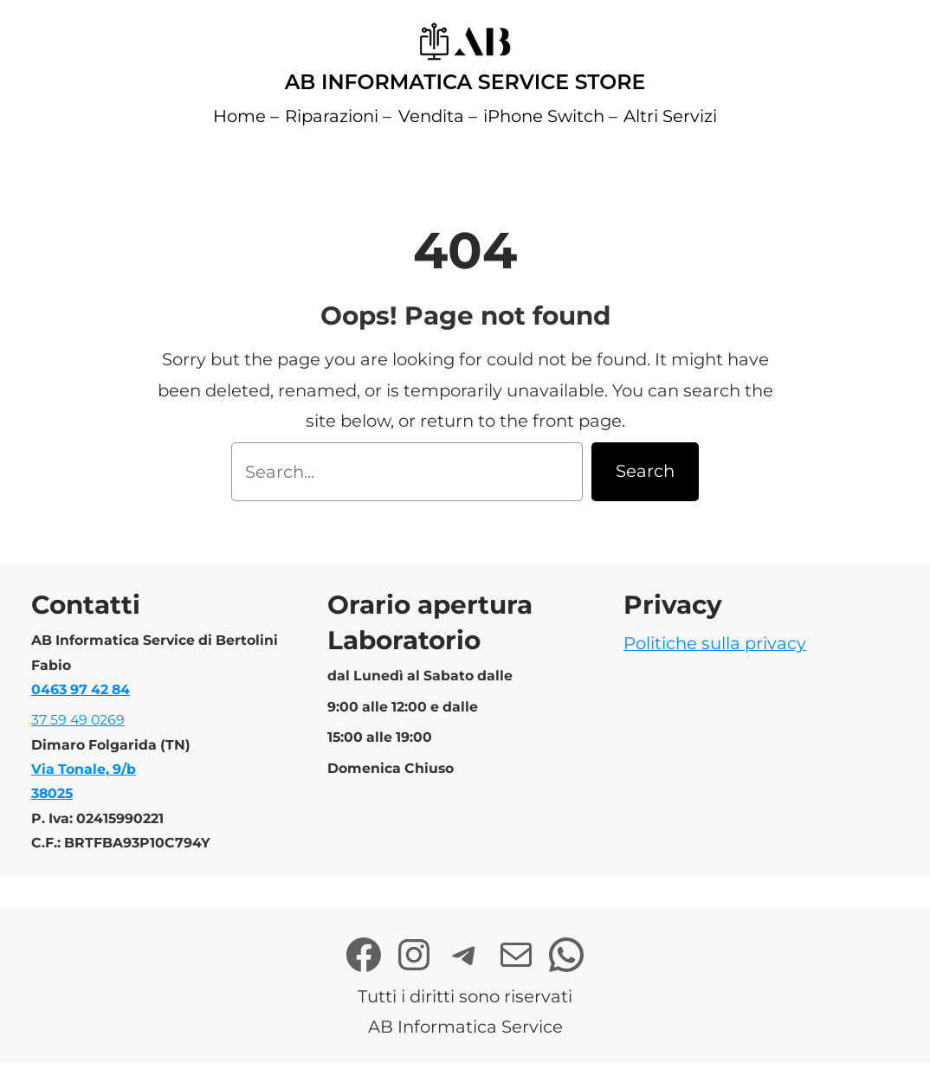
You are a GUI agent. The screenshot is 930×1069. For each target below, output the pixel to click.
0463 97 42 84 (80, 689)
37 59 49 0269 (78, 720)
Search (645, 470)
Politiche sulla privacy (714, 643)
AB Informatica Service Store (465, 81)
